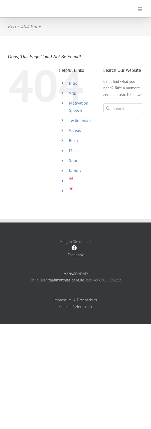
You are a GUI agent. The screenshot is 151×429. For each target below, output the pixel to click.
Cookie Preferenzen (75, 306)
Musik (74, 150)
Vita (72, 93)
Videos (75, 130)
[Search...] (123, 108)
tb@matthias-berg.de (66, 280)
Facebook (75, 251)
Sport (74, 160)
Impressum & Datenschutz (75, 299)
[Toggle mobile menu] (140, 9)
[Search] (108, 108)
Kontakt (76, 170)
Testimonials (80, 120)
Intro (73, 83)
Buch (73, 140)
